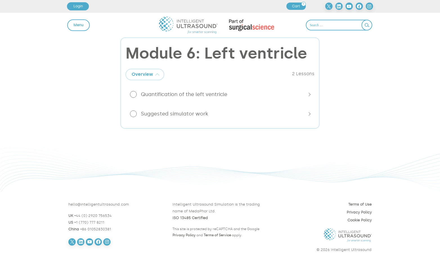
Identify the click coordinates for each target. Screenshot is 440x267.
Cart (299, 6)
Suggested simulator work (174, 114)
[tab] (144, 74)
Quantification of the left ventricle (184, 94)
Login (78, 6)
